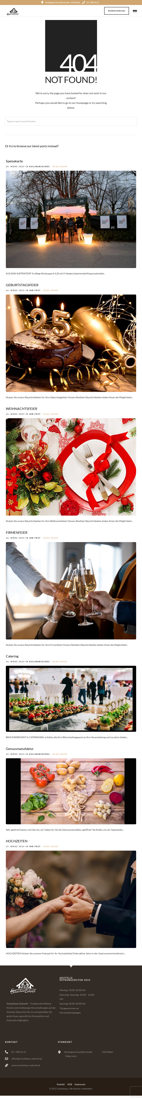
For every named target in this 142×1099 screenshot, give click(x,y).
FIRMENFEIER (16, 532)
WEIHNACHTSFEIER (21, 409)
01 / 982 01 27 (90, 2)
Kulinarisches (39, 166)
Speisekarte (14, 161)
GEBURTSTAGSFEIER (22, 285)
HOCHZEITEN (16, 841)
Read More (60, 166)
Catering (12, 656)
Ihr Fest (35, 290)
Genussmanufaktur (20, 749)
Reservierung (116, 11)
